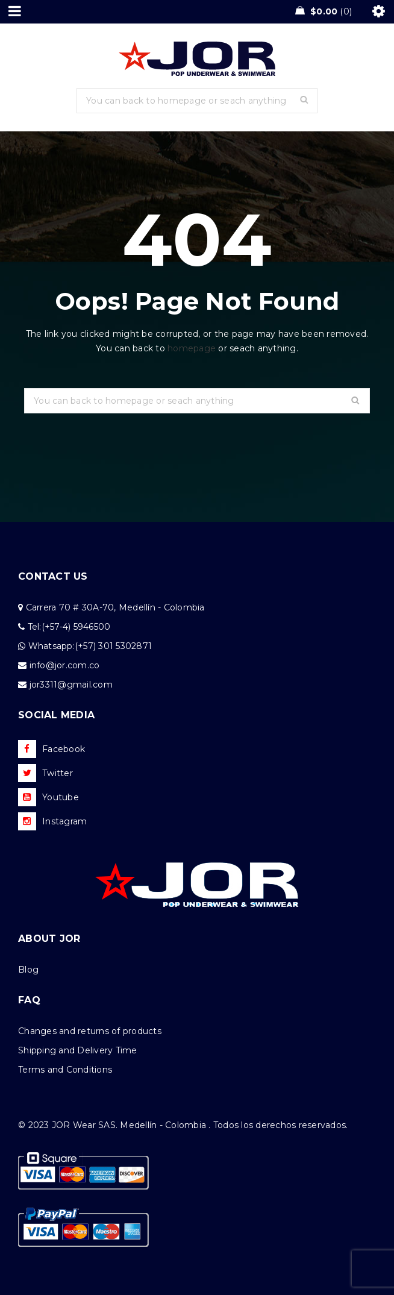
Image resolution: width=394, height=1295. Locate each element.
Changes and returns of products (89, 1031)
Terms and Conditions (65, 1069)
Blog (28, 969)
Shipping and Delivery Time (77, 1050)
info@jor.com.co (65, 665)
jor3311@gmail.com (71, 684)
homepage (191, 348)
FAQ (29, 1000)
